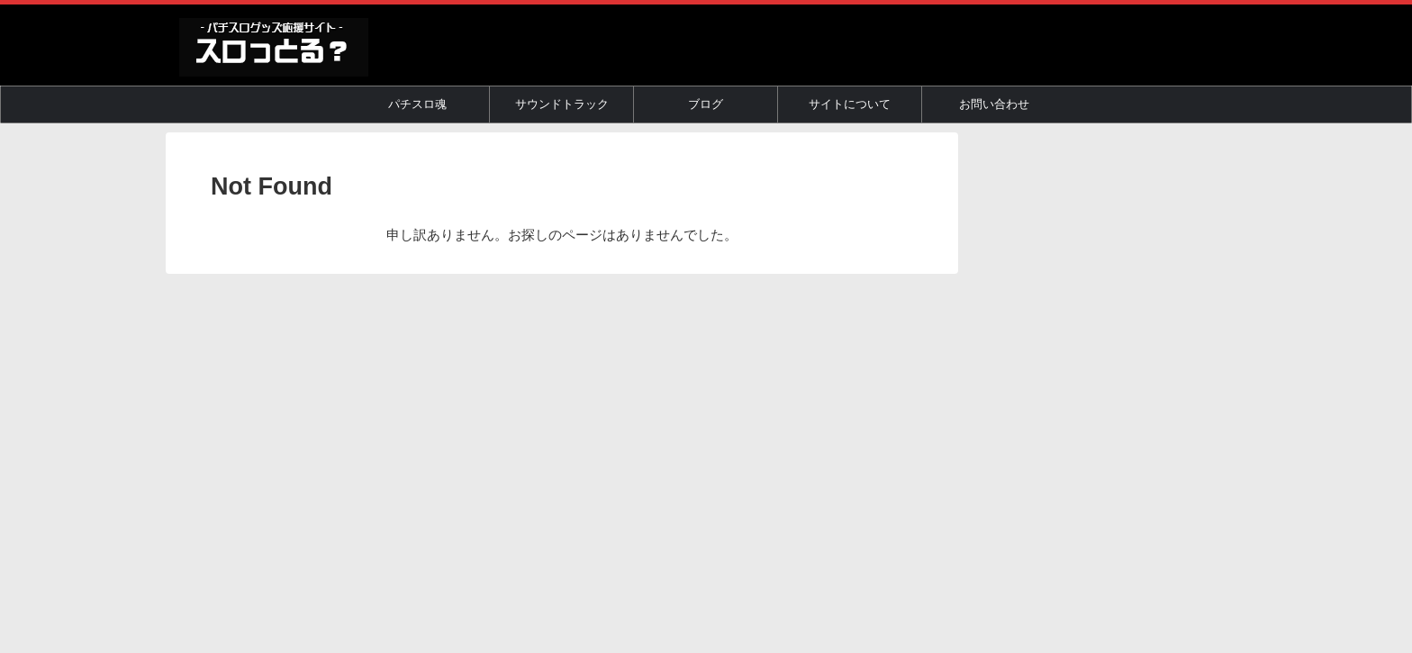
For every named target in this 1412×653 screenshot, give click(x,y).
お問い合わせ (994, 104)
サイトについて (850, 104)
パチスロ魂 (417, 104)
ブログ (705, 104)
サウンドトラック (562, 104)
